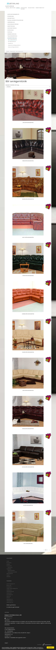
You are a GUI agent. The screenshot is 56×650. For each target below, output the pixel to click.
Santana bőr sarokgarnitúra (28, 466)
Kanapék (10, 43)
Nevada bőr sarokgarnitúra (28, 428)
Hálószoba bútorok (12, 24)
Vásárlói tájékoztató (40, 7)
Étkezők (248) (9, 585)
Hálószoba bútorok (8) (10, 591)
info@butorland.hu (9, 618)
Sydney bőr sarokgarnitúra (28, 275)
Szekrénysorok (11, 34)
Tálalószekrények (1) (10, 600)
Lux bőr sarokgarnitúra (28, 505)
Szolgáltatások (31, 7)
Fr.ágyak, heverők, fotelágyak (15, 20)
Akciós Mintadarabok (13, 14)
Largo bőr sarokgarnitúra (28, 122)
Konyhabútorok (11, 28)
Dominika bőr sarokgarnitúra (28, 313)
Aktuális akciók (24, 7)
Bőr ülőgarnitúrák (12, 41)
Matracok (10, 30)
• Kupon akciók (9, 567)
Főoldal (7, 7)
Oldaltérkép (8, 576)
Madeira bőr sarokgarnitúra (28, 199)
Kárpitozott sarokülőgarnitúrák (14, 45)
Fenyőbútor (10, 18)
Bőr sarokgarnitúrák (12, 39)
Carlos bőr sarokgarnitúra (28, 390)
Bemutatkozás (12, 7)
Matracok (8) (9, 596)
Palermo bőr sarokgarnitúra (28, 352)
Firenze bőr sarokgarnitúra (28, 160)
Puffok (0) (8, 597)
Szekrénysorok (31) (10, 599)
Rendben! (50, 647)
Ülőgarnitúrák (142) (10, 602)
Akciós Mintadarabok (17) (11, 583)
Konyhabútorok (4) (10, 594)
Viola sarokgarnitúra (28, 543)
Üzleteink (8, 575)
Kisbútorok (11, 26)
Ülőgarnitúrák (12, 51)
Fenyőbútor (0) (9, 586)
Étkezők (10, 16)
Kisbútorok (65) (9, 593)
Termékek (18, 7)
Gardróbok (11, 22)
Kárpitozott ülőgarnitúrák (13, 47)
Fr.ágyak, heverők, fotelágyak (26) (12, 588)
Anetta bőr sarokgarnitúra (28, 237)
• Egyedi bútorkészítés (11, 570)
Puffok (9, 32)
